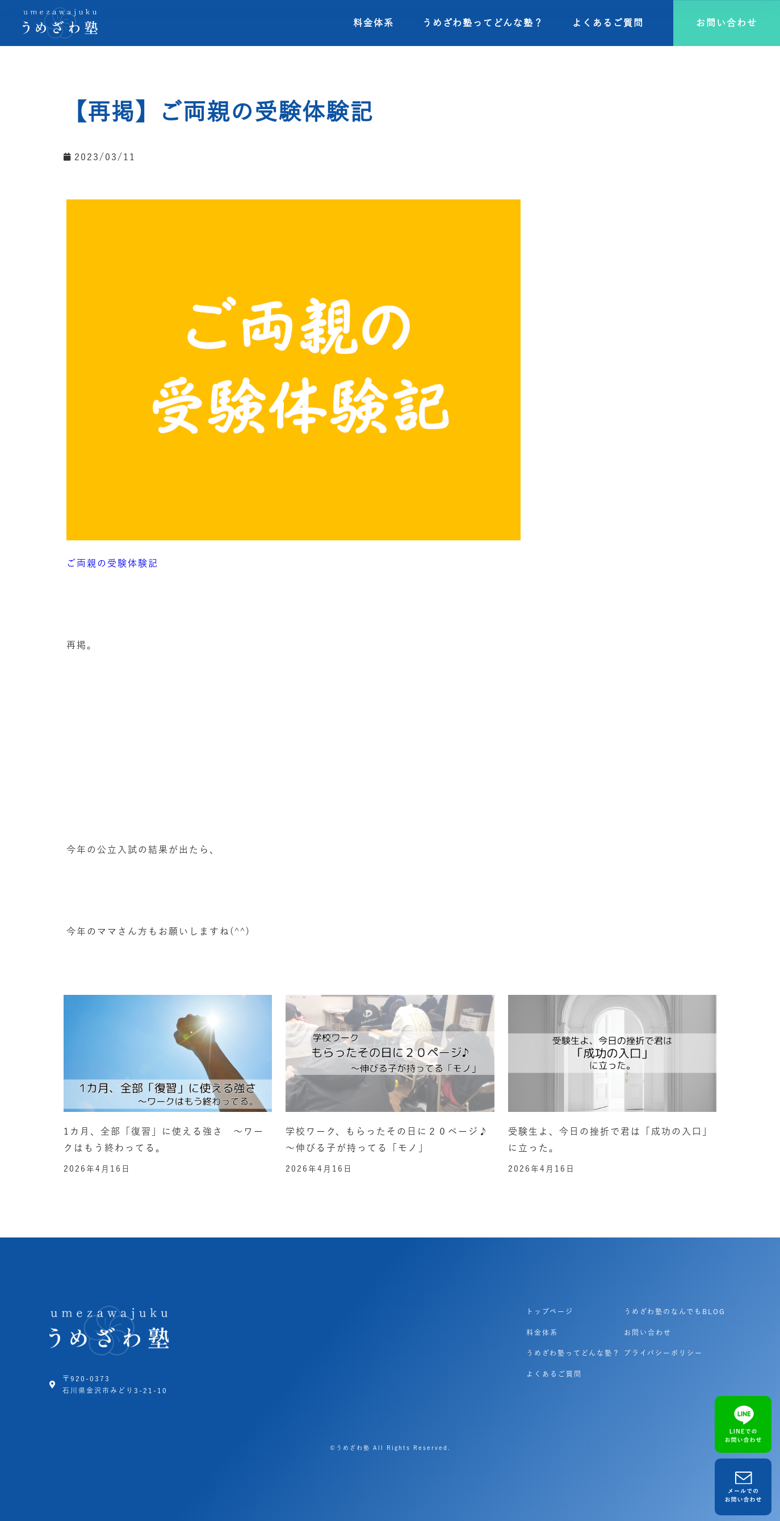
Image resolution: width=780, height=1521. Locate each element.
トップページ (549, 1311)
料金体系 (373, 22)
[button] (726, 23)
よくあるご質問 (608, 22)
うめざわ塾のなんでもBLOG (675, 1311)
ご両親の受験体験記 (112, 563)
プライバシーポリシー (663, 1352)
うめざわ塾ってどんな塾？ (483, 22)
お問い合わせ (648, 1332)
